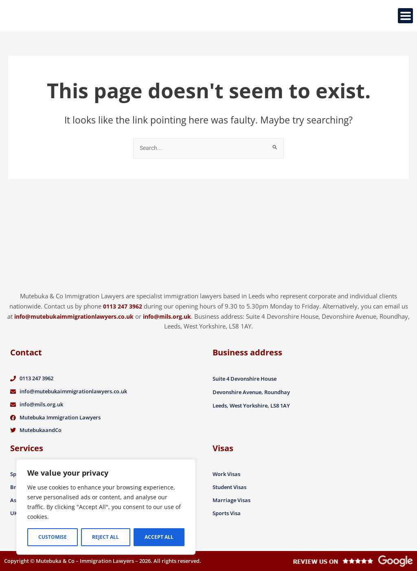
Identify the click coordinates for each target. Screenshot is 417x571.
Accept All (159, 537)
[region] (105, 507)
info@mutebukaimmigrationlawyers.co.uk (88, 313)
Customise (52, 537)
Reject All (105, 537)
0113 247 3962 (122, 303)
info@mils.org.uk (188, 313)
